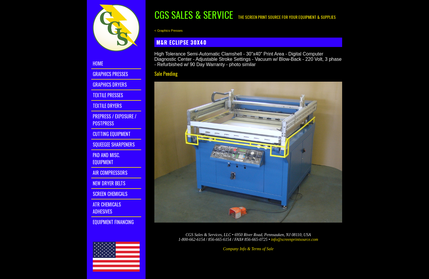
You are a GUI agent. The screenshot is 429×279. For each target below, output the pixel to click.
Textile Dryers (107, 105)
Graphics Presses (110, 74)
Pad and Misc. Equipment (106, 159)
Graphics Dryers (110, 84)
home (98, 63)
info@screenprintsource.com (294, 239)
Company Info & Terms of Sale (248, 249)
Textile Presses (108, 95)
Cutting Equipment (112, 133)
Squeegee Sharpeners (114, 144)
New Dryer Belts (109, 183)
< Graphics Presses (168, 30)
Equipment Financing (113, 222)
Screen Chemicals (110, 193)
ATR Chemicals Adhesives (107, 208)
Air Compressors (110, 172)
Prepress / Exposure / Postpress (114, 120)
